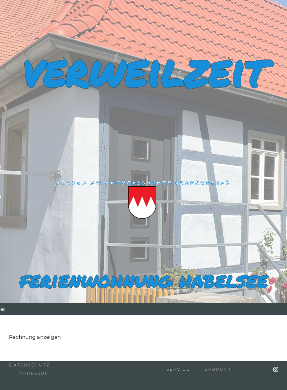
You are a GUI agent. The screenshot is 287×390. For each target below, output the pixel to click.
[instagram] (275, 369)
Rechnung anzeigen (35, 337)
